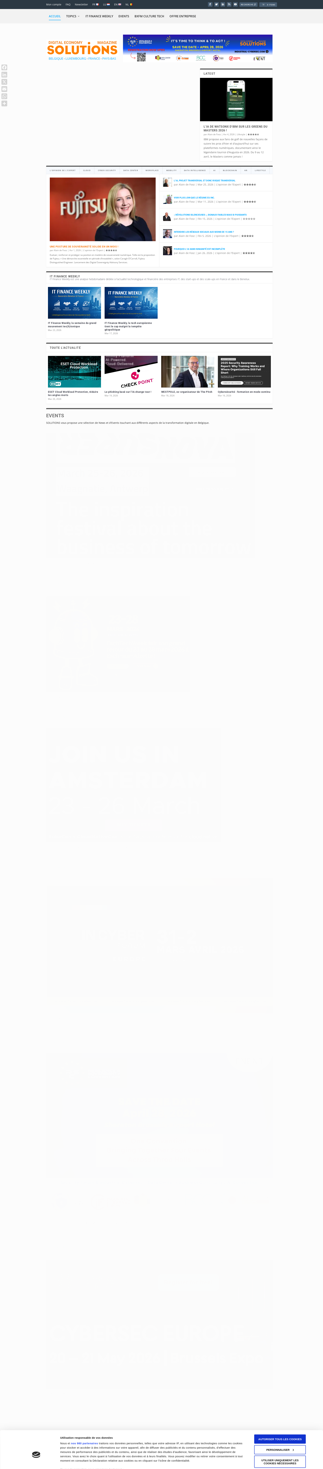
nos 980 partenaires (84, 1162)
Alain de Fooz (214, 134)
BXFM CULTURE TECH (149, 16)
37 (243, 868)
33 (222, 868)
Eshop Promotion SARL (75, 1285)
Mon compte (53, 4)
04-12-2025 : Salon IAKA (145, 1049)
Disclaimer (211, 1285)
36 (238, 868)
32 (217, 868)
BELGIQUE (56, 58)
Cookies (243, 1285)
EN (117, 4)
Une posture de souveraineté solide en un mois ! (84, 246)
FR (95, 4)
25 (180, 868)
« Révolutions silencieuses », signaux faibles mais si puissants (210, 215)
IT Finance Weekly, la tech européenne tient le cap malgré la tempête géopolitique (128, 326)
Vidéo (95, 1055)
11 (108, 868)
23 (170, 868)
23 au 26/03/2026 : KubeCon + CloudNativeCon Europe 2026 (227, 488)
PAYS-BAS (109, 58)
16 (134, 868)
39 (253, 868)
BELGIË (210, 1224)
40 (258, 868)
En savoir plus (62, 517)
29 (201, 868)
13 (118, 868)
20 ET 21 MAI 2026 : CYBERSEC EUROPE (232, 576)
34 (227, 868)
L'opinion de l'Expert (93, 250)
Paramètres (67, 1202)
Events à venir (79, 490)
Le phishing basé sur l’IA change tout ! (128, 391)
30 (206, 868)
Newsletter (81, 4)
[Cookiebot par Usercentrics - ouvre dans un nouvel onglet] (36, 1202)
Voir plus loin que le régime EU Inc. (194, 197)
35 (232, 868)
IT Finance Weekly (99, 16)
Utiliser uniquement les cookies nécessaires (280, 1181)
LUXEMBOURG (75, 58)
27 (191, 868)
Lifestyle (241, 134)
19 (149, 868)
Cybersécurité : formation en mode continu (244, 391)
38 (248, 868)
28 (196, 868)
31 (212, 868)
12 (113, 868)
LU (106, 4)
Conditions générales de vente (184, 1285)
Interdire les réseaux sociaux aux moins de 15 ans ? (204, 232)
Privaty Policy (228, 1285)
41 (263, 868)
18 (144, 868)
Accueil (55, 16)
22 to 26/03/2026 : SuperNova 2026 (76, 484)
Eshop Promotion (116, 1285)
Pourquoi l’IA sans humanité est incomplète (199, 249)
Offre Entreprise (183, 16)
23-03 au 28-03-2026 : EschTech (150, 486)
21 (160, 868)
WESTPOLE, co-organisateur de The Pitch (186, 391)
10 (103, 868)
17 (139, 868)
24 (175, 868)
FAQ (68, 4)
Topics (71, 16)
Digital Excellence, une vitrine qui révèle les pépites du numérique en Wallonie (232, 1053)
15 (129, 868)
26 (186, 868)
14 (123, 868)
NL (129, 4)
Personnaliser (280, 1169)
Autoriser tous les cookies (280, 1158)
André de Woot (61, 1055)
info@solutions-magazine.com (73, 1234)
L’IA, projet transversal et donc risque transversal (205, 180)
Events (123, 16)
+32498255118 (60, 1238)
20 (155, 868)
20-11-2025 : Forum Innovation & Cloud (80, 1049)
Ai (240, 1062)
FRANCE (94, 58)
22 (165, 868)
